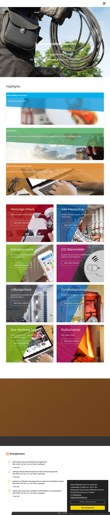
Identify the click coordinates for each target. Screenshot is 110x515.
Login (59, 513)
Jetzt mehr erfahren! (21, 223)
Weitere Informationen (87, 502)
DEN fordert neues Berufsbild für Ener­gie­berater (30, 462)
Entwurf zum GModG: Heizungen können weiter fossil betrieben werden (38, 481)
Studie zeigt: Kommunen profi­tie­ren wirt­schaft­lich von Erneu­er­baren (37, 491)
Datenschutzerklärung (78, 497)
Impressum (77, 495)
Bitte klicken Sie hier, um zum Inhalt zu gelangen (29, 464)
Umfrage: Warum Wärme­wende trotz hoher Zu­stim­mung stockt (35, 471)
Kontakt (65, 513)
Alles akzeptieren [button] (87, 508)
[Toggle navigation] (104, 6)
